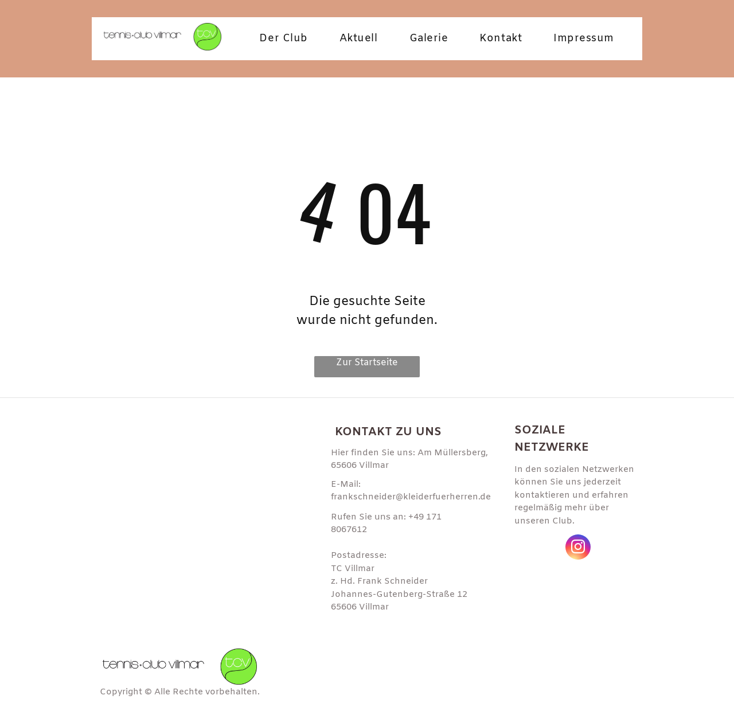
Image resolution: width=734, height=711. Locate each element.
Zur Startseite (367, 363)
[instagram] (578, 548)
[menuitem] (287, 38)
